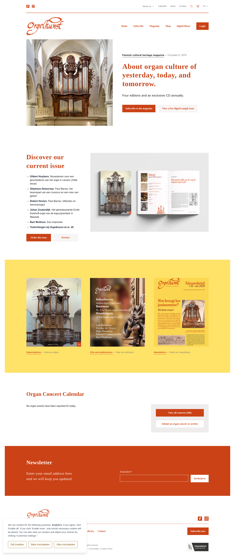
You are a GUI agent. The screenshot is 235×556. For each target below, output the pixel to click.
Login (202, 26)
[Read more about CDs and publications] (117, 316)
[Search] (191, 6)
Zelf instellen (17, 544)
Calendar (162, 6)
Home (124, 26)
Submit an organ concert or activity (180, 424)
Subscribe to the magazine (138, 108)
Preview (66, 237)
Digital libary (183, 26)
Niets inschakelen (40, 544)
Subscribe (138, 26)
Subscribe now (197, 531)
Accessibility (94, 549)
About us (147, 6)
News (173, 6)
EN (206, 6)
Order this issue (39, 237)
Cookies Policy (106, 549)
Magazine (155, 26)
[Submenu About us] (153, 6)
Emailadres (126, 471)
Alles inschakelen (66, 544)
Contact (182, 6)
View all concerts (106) (179, 412)
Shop (168, 26)
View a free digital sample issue (178, 108)
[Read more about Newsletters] (181, 316)
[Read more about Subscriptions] (53, 316)
